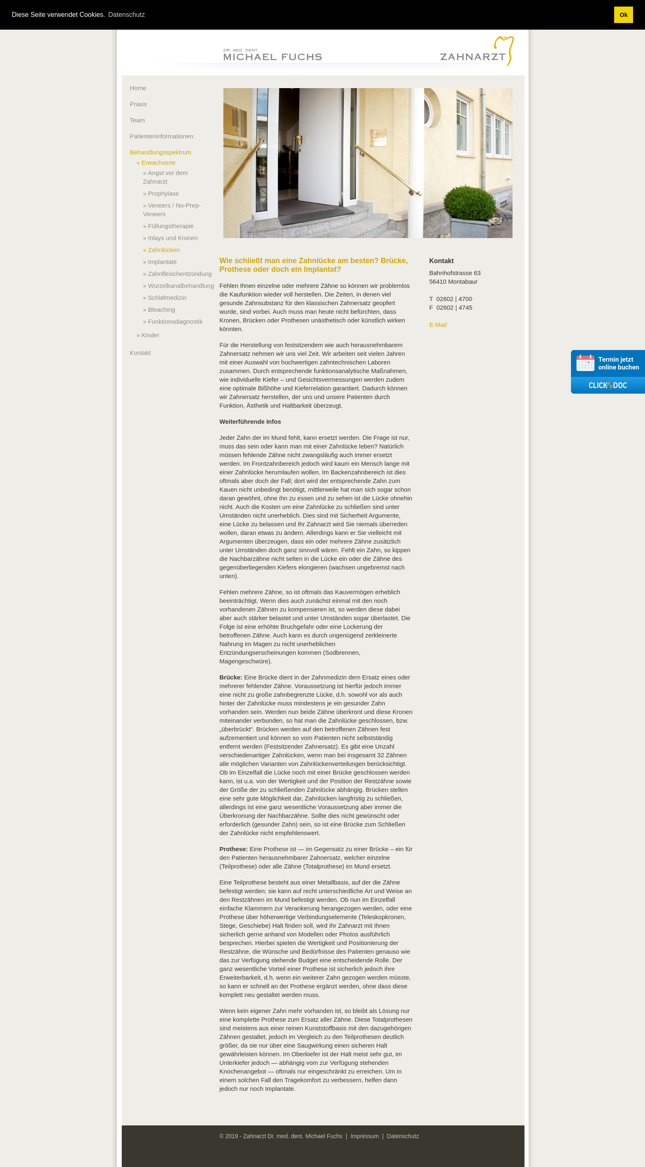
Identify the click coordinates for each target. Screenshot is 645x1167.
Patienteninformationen (161, 136)
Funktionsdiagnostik (175, 321)
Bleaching (161, 309)
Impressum (364, 1136)
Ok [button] (623, 15)
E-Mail (438, 324)
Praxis (138, 103)
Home (138, 87)
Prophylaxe (163, 193)
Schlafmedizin (167, 297)
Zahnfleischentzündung (180, 273)
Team (137, 120)
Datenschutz (403, 1136)
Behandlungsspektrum (160, 152)
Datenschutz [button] (126, 14)
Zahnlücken (164, 249)
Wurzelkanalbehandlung (181, 285)
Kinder (150, 334)
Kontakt (140, 352)
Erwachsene (159, 162)
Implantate (162, 261)
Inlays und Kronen (173, 237)
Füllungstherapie (171, 225)
